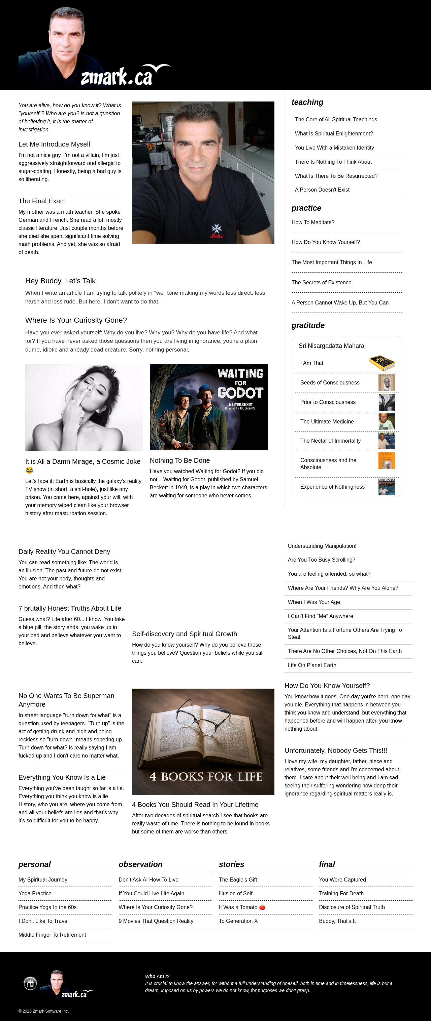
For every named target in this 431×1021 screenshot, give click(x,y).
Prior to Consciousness (328, 402)
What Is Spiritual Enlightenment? (334, 133)
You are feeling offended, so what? (329, 574)
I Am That (311, 363)
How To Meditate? (313, 222)
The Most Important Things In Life (332, 262)
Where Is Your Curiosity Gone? (76, 320)
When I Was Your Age (314, 602)
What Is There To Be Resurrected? (336, 176)
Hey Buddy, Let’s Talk (60, 281)
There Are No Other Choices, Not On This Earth (345, 651)
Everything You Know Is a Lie (62, 777)
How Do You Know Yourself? (326, 242)
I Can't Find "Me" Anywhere (320, 616)
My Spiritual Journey (43, 880)
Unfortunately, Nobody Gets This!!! (336, 750)
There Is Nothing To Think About (333, 162)
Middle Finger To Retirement (52, 935)
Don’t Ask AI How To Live (149, 880)
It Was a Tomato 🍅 (242, 907)
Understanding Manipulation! (322, 546)
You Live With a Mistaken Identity (334, 148)
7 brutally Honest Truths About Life (70, 608)
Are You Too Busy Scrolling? (322, 560)
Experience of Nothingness (332, 487)
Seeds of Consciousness (330, 382)
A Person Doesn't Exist (322, 190)
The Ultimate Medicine (327, 421)
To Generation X (238, 921)
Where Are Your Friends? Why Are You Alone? (343, 588)
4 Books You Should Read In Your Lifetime (195, 804)
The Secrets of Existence (322, 282)
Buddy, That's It (337, 921)
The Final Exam (42, 201)
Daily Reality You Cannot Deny (64, 551)
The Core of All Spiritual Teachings (336, 119)
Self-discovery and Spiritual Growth (184, 634)
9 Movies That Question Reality (156, 921)
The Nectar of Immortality (330, 441)
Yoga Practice (35, 893)
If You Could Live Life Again (152, 893)
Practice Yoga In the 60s (48, 907)
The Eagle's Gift (238, 880)
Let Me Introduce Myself (54, 144)
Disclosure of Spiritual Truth (352, 907)
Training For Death (341, 893)
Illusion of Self (236, 893)
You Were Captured (342, 880)
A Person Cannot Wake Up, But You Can (340, 302)
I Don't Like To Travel (44, 921)
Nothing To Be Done (180, 460)
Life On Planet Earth (312, 665)
